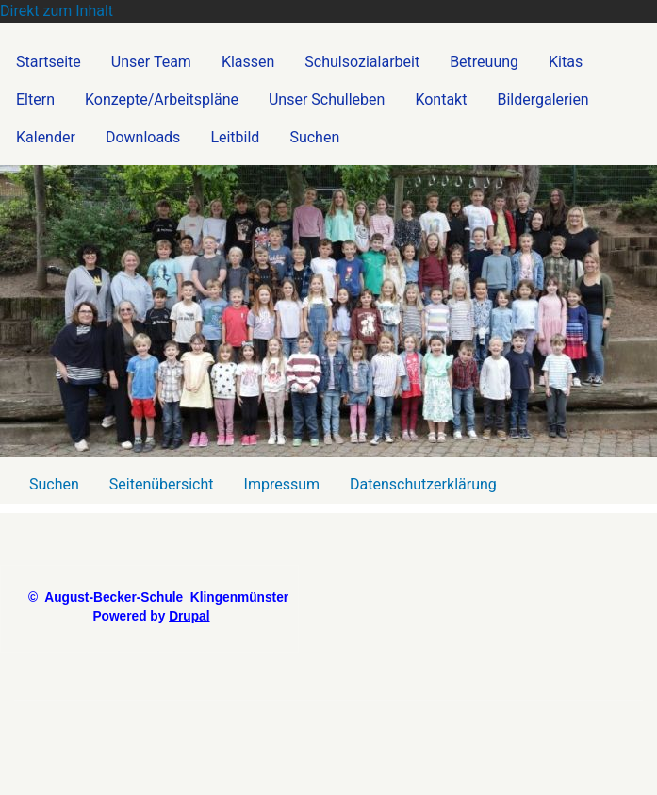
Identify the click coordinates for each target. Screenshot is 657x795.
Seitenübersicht (161, 484)
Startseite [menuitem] (48, 62)
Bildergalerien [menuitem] (542, 99)
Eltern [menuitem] (35, 99)
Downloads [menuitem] (143, 137)
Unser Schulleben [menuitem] (327, 99)
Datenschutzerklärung (423, 484)
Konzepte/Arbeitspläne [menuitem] (161, 99)
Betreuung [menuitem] (484, 62)
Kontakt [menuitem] (441, 99)
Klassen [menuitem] (248, 62)
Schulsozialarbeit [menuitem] (361, 62)
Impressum (282, 484)
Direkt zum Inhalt (56, 11)
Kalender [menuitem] (45, 137)
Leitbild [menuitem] (234, 137)
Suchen (54, 484)
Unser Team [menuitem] (151, 62)
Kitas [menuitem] (566, 62)
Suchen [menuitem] (314, 137)
